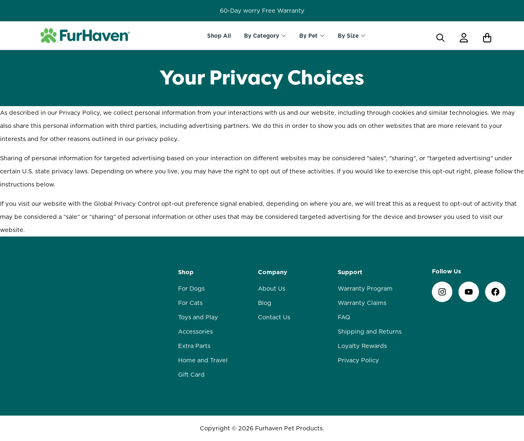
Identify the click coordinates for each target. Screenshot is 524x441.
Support (350, 272)
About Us (271, 288)
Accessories (195, 331)
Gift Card (191, 375)
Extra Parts (194, 346)
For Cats (190, 303)
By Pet (308, 36)
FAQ (344, 317)
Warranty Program (365, 288)
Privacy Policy (358, 360)
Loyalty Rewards (362, 346)
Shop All (219, 36)
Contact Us (274, 317)
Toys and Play (198, 317)
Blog (264, 303)
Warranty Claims (362, 303)
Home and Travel (203, 360)
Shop (186, 272)
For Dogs (191, 288)
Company (272, 272)
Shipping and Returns (370, 331)
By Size (348, 36)
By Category (261, 36)
